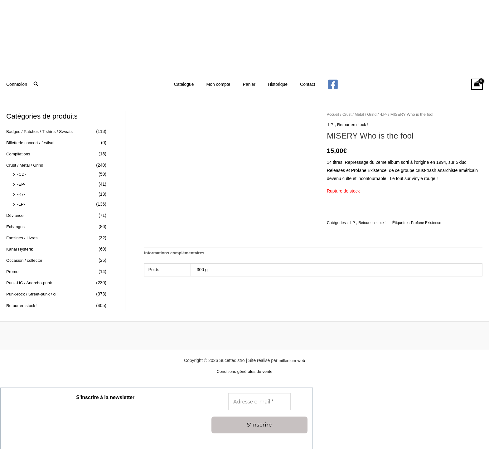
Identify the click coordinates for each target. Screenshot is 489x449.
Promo (12, 269)
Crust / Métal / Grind (25, 164)
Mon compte (222, 84)
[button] (36, 84)
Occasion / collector (25, 258)
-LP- (21, 202)
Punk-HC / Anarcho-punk (30, 280)
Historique (274, 84)
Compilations (18, 153)
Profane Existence (429, 222)
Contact (300, 84)
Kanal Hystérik (20, 247)
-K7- (21, 193)
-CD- (22, 173)
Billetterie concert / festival (31, 142)
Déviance (15, 214)
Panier (249, 84)
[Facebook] (323, 84)
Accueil (333, 114)
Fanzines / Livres (22, 236)
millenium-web (292, 357)
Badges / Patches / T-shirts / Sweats (41, 131)
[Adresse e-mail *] (259, 399)
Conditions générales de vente (244, 368)
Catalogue (191, 84)
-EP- (21, 183)
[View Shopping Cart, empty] (477, 84)
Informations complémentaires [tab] (176, 253)
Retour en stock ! (22, 302)
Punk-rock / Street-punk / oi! (33, 291)
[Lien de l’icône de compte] (16, 84)
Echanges (16, 224)
